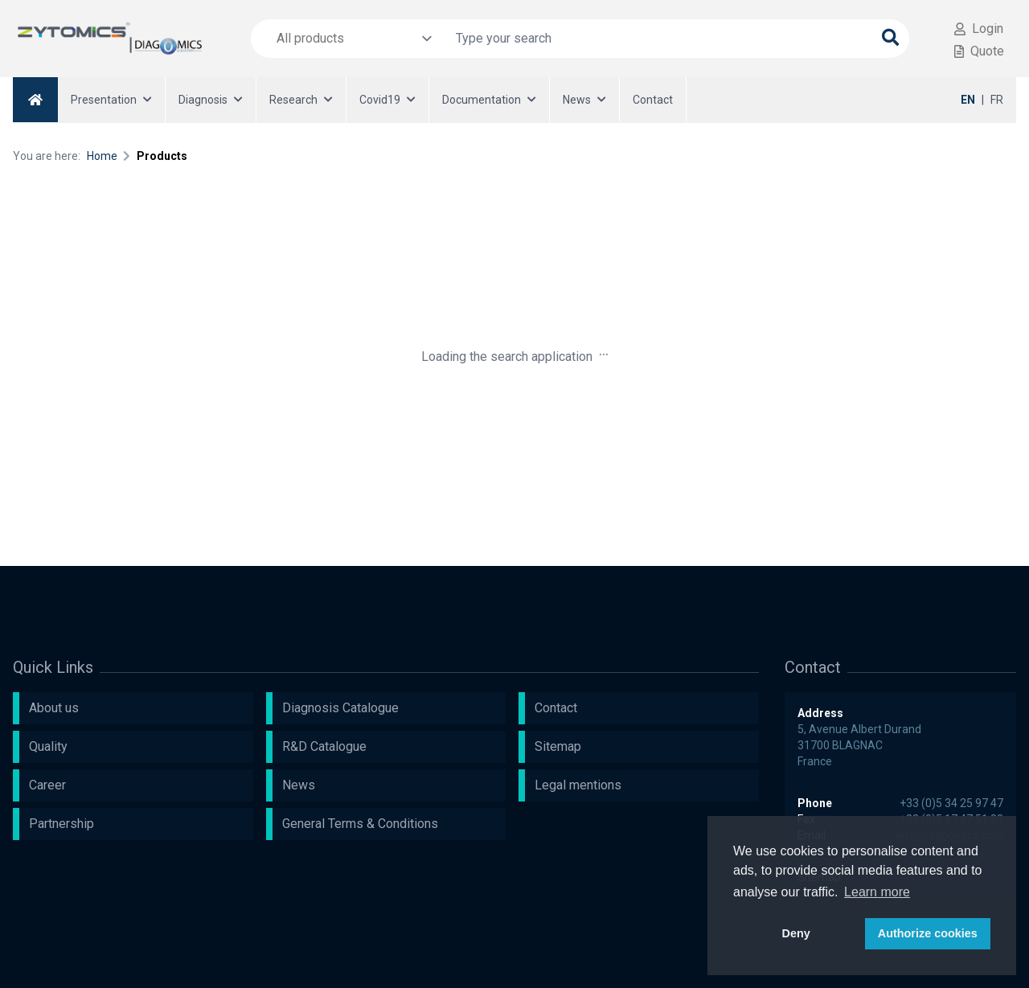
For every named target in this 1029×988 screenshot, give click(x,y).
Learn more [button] (877, 892)
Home (102, 156)
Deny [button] (796, 933)
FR (996, 99)
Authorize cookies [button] (928, 933)
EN (968, 99)
